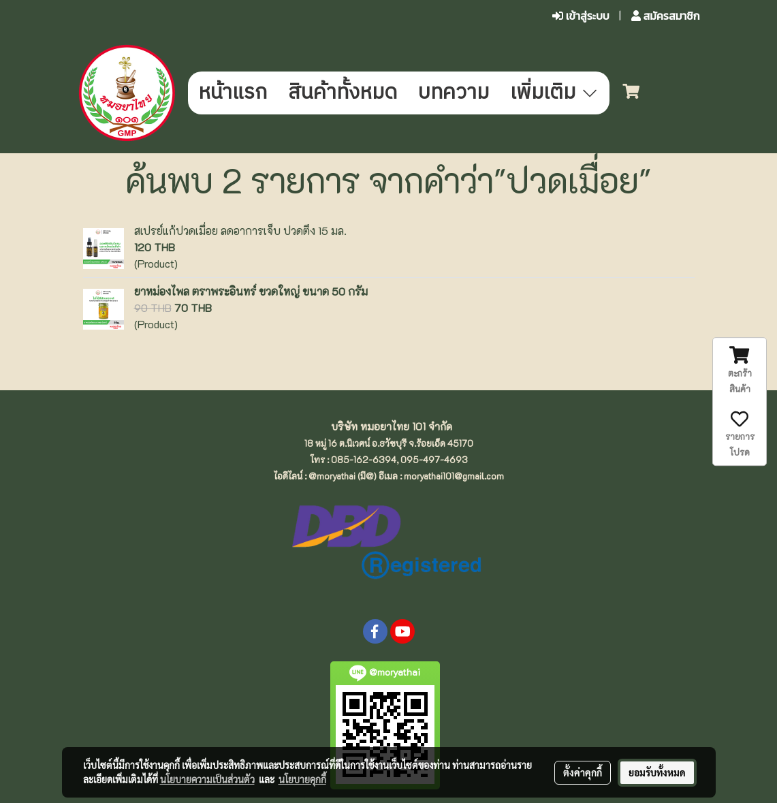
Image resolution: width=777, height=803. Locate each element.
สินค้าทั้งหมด (342, 93)
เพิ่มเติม (554, 93)
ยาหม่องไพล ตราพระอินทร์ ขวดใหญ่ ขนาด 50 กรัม (251, 291)
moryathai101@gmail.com (454, 476)
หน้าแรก (232, 93)
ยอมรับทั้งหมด (657, 772)
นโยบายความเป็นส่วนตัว (207, 779)
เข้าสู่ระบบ (580, 16)
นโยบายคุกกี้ (302, 779)
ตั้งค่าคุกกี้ (582, 772)
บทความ (453, 93)
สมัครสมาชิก (665, 16)
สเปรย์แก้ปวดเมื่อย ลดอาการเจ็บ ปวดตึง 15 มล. (240, 230)
